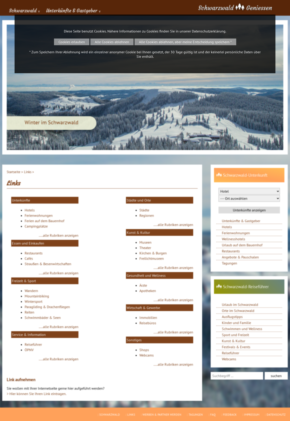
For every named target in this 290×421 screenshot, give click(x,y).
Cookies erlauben (71, 42)
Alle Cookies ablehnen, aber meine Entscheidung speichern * (185, 42)
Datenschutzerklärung (208, 31)
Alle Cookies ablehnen (112, 42)
